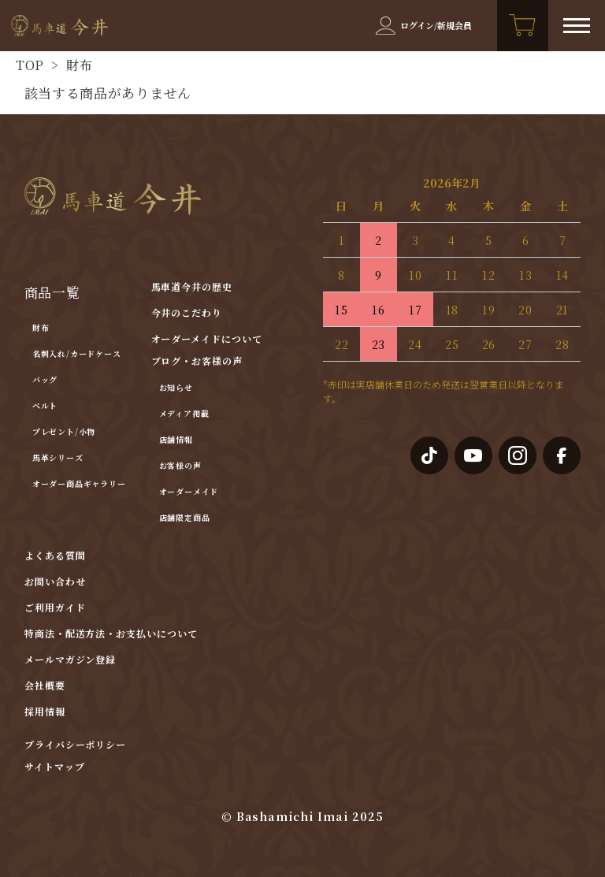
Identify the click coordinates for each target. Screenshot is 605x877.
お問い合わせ (55, 581)
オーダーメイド (189, 491)
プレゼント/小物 (63, 431)
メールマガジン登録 (70, 659)
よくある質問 (55, 555)
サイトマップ (54, 766)
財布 (78, 65)
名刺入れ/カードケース (76, 353)
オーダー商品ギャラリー (79, 483)
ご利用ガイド (55, 607)
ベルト (45, 405)
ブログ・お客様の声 (197, 360)
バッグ (45, 379)
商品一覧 (52, 292)
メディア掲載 (184, 413)
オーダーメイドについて (207, 338)
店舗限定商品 (184, 517)
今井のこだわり (187, 312)
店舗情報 (176, 439)
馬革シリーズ (58, 457)
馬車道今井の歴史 (192, 286)
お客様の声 (180, 465)
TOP (30, 65)
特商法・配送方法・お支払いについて (111, 633)
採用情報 (44, 711)
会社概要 (44, 685)
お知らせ (176, 387)
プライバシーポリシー (75, 744)
